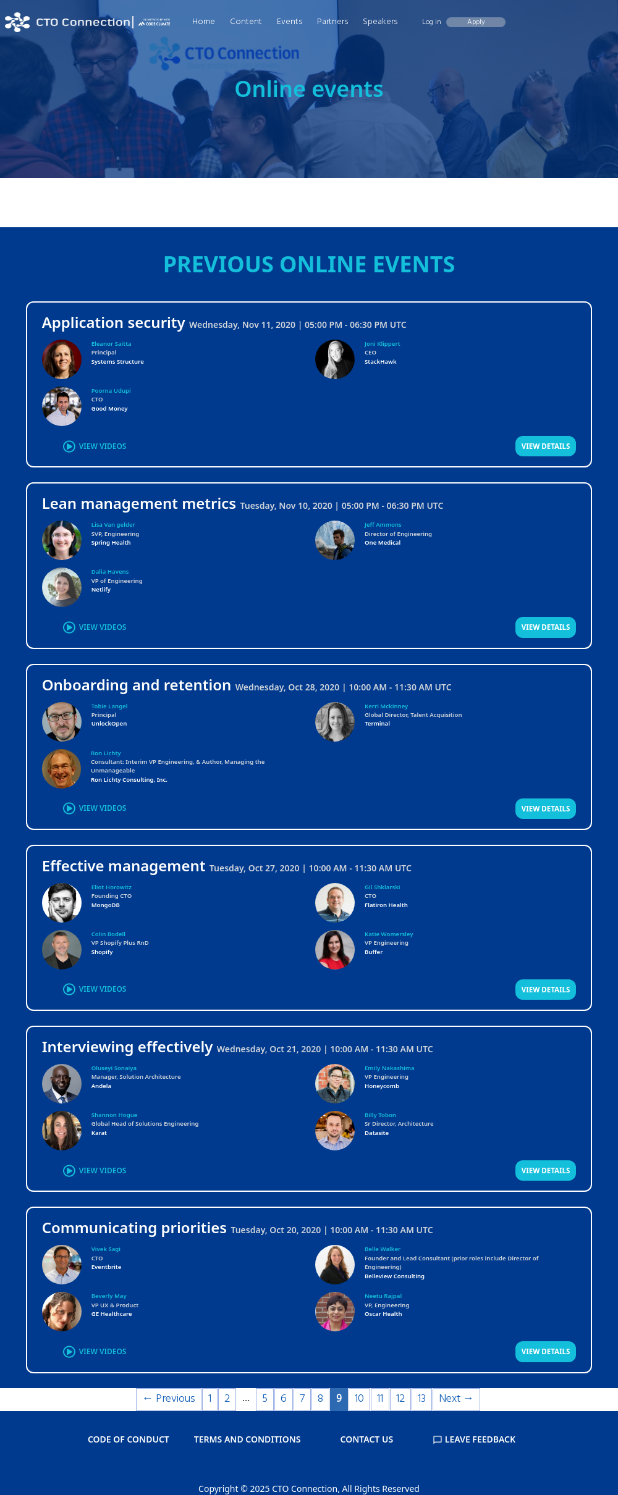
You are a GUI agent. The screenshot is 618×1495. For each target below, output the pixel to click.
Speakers (380, 22)
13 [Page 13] (422, 1399)
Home (203, 22)
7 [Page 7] (302, 1399)
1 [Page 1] (209, 1399)
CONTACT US (367, 1439)
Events (289, 22)
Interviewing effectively (127, 1046)
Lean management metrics (139, 503)
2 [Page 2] (227, 1399)
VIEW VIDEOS (103, 446)
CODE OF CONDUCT (128, 1439)
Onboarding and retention (137, 684)
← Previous (168, 1399)
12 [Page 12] (400, 1399)
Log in (431, 22)
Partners (332, 22)
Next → (456, 1399)
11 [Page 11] (380, 1399)
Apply (476, 22)
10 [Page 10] (359, 1399)
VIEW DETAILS (546, 446)
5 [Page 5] (265, 1399)
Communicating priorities (134, 1227)
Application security (113, 322)
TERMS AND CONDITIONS (247, 1439)
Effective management (124, 865)
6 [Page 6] (284, 1399)
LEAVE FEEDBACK (474, 1439)
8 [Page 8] (320, 1399)
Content (246, 22)
